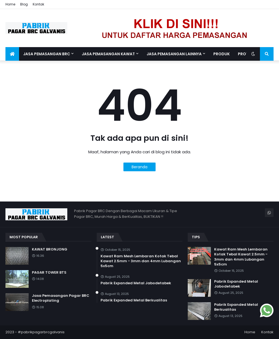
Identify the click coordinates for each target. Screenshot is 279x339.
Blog (24, 4)
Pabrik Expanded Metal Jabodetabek (136, 283)
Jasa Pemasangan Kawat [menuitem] (108, 54)
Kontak (38, 4)
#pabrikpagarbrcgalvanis (41, 332)
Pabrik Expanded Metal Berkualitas (134, 300)
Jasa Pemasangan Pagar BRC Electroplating (60, 298)
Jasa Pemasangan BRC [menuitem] (46, 54)
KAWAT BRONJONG (49, 249)
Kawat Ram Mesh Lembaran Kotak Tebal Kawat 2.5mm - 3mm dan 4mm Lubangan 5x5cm (141, 261)
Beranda (139, 167)
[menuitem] (12, 54)
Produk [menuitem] (221, 54)
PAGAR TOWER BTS (49, 272)
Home (10, 4)
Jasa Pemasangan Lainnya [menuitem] (174, 54)
